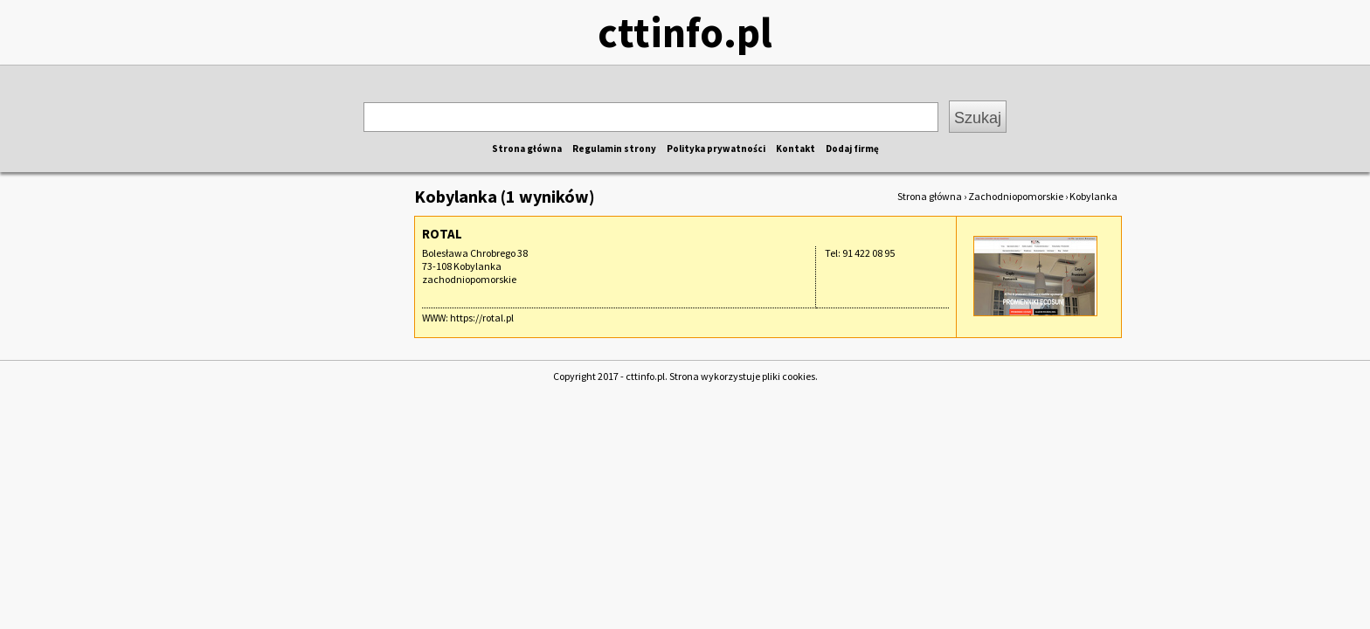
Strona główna (527, 148)
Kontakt (795, 148)
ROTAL (442, 233)
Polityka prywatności (716, 148)
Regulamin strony (614, 148)
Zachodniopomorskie (1015, 196)
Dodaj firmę (852, 148)
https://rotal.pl (482, 317)
